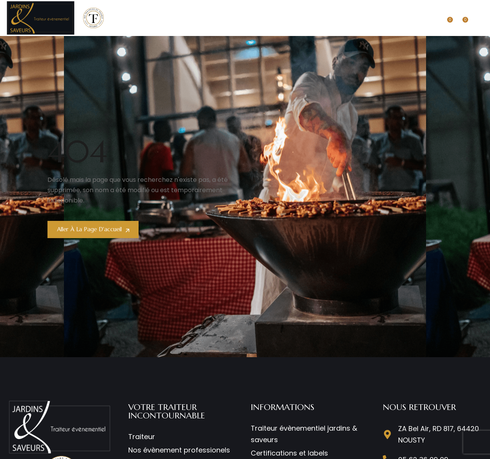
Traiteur (141, 436)
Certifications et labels (289, 453)
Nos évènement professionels (179, 450)
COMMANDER (348, 17)
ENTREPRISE (203, 17)
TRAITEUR (164, 17)
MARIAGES (243, 17)
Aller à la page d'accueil (92, 229)
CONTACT (390, 17)
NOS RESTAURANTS (294, 17)
